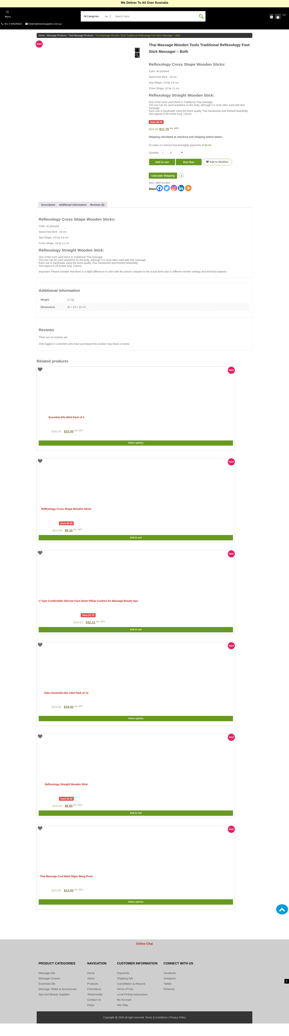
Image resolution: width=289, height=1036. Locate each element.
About (91, 990)
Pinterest (169, 1001)
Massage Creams (49, 990)
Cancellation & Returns (131, 996)
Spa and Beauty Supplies (54, 1006)
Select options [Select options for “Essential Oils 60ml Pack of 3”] (136, 448)
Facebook (170, 985)
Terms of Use (125, 1001)
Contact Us (94, 1012)
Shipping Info (125, 990)
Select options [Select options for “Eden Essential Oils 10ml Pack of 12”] (136, 729)
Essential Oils (47, 996)
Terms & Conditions (156, 1029)
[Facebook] (159, 190)
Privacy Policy (178, 1029)
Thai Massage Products (80, 37)
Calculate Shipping (163, 177)
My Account (124, 1012)
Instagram (170, 990)
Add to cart (162, 164)
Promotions (94, 1001)
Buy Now (188, 164)
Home (42, 37)
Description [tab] (48, 206)
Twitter (168, 996)
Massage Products (57, 37)
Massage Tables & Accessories (58, 1001)
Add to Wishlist (217, 163)
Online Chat (144, 956)
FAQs (90, 1017)
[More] (188, 190)
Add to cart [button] (136, 542)
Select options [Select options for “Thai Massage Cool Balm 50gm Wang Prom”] (136, 916)
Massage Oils (47, 985)
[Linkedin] (181, 190)
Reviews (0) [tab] (97, 206)
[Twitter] (166, 190)
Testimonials (95, 1006)
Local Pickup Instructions (132, 1006)
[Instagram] (174, 190)
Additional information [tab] (72, 206)
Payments (123, 985)
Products (92, 996)
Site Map (122, 1017)
